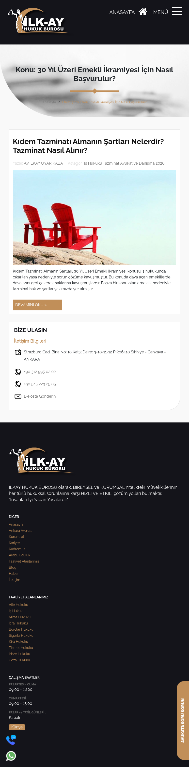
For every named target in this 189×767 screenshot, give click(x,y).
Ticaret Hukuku (21, 648)
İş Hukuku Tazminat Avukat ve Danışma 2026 (124, 163)
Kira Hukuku (18, 642)
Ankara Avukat (20, 531)
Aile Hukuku (18, 605)
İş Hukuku (17, 611)
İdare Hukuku (19, 654)
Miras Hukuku (20, 617)
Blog (12, 567)
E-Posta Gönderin (35, 396)
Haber (14, 574)
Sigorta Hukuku (21, 635)
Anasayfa (49, 102)
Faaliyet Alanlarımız (24, 561)
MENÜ (160, 12)
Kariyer (14, 543)
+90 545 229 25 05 (35, 384)
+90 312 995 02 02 (35, 372)
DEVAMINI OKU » (31, 305)
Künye (17, 727)
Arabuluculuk (19, 555)
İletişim (14, 580)
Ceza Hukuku (19, 660)
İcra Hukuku (18, 623)
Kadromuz (17, 549)
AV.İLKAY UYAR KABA (43, 163)
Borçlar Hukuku (21, 629)
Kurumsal (16, 537)
